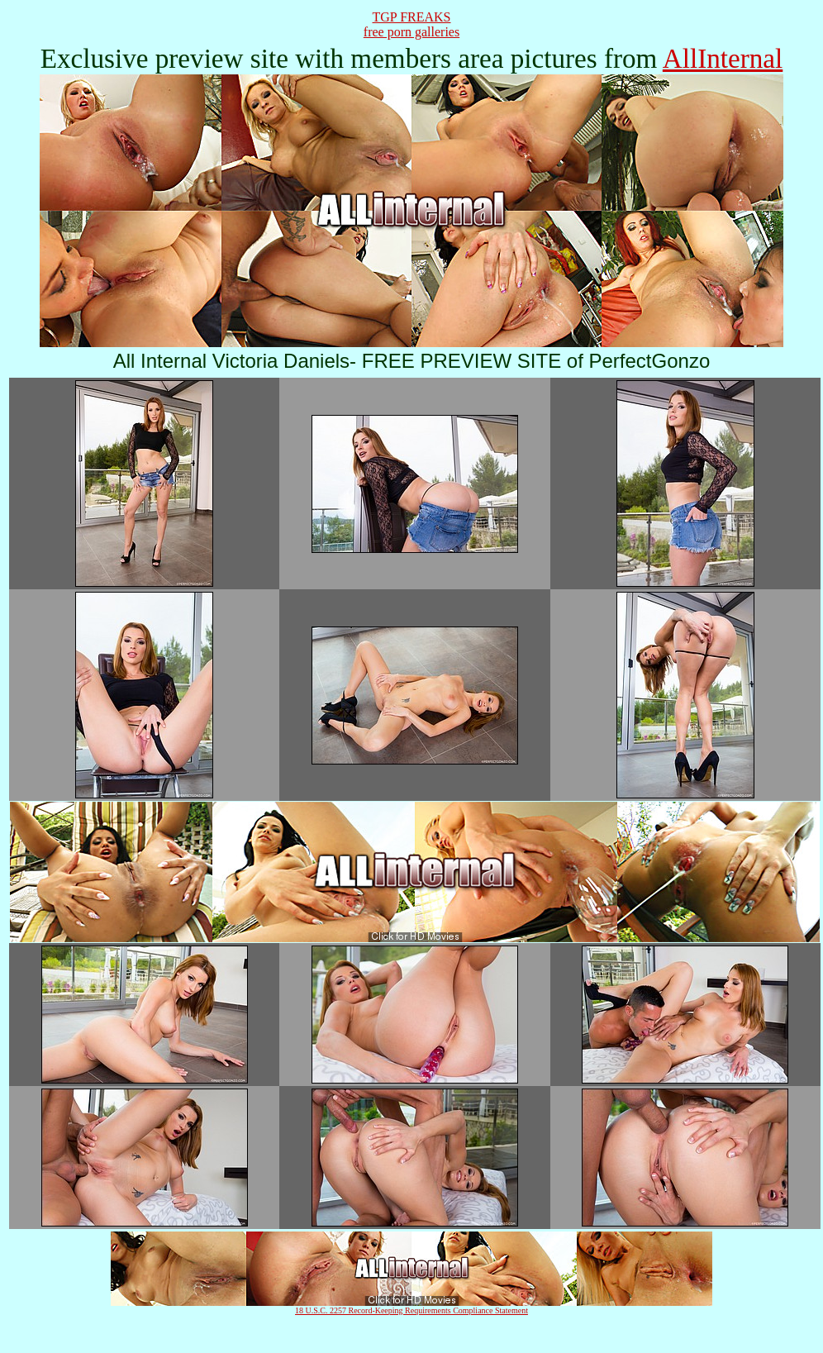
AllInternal (723, 58)
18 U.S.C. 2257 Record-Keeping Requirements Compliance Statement (411, 1310)
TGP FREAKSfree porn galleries (411, 24)
